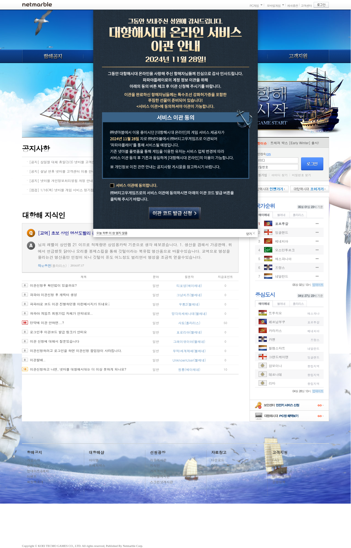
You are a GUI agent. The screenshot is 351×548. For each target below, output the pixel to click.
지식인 (155, 465)
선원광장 (157, 452)
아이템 (94, 460)
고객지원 (298, 56)
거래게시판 (158, 471)
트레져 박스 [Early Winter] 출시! (294, 142)
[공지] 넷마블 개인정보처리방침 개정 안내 (61, 180)
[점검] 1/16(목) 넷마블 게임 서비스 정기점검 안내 (67, 190)
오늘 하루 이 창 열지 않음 (111, 233)
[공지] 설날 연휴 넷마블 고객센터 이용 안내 (62, 171)
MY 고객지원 (281, 476)
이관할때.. (38, 359)
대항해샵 (96, 452)
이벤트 (32, 476)
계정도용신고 (282, 471)
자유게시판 (158, 460)
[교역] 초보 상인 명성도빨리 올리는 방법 (76, 233)
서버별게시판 (160, 476)
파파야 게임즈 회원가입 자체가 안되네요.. (61, 313)
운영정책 (278, 481)
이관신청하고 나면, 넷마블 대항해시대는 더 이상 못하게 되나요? (78, 369)
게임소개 (33, 460)
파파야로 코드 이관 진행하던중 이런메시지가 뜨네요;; (70, 304)
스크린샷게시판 (161, 481)
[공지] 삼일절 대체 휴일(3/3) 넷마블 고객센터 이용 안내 (71, 162)
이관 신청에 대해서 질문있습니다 (54, 341)
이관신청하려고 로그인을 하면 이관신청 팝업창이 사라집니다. (76, 350)
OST (214, 465)
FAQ (275, 460)
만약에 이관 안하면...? (47, 322)
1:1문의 (278, 465)
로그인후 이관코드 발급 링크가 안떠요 (58, 332)
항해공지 (52, 56)
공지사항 (33, 465)
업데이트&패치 (38, 471)
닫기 (249, 233)
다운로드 (217, 460)
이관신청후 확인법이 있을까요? (53, 285)
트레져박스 (97, 465)
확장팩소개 (35, 481)
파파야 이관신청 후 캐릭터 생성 (53, 294)
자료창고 (219, 452)
